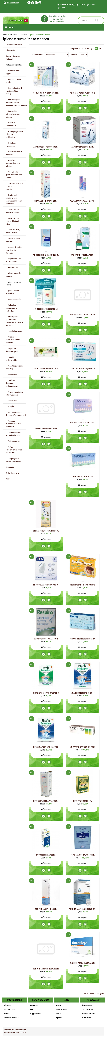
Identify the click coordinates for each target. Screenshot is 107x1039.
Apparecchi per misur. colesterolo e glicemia (13, 114)
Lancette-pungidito (15, 299)
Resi (31, 1009)
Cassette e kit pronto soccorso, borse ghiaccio (14, 186)
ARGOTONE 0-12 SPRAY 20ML (82, 255)
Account (82, 5)
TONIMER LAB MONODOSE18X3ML (82, 909)
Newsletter (86, 1018)
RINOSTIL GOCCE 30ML (82, 801)
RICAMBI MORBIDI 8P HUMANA (82, 639)
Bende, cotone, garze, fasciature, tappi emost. (14, 175)
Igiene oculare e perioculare (12, 292)
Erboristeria (10, 50)
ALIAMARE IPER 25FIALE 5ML (82, 147)
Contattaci (34, 1005)
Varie (8, 479)
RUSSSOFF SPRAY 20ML (45, 855)
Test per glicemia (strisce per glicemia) (13, 460)
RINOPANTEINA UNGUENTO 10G (83, 747)
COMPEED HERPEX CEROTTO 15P (45, 309)
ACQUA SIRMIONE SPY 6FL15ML (46, 93)
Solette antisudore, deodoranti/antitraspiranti (16, 413)
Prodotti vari (12, 375)
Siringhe (11, 406)
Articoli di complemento (11, 124)
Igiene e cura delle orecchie (13, 274)
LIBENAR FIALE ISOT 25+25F (82, 477)
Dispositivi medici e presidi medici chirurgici (14, 250)
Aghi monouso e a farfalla (13, 80)
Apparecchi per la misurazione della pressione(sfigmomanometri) (16, 103)
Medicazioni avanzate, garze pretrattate (11, 308)
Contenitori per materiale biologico (13, 211)
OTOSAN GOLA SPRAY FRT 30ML (46, 531)
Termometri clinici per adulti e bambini (13, 434)
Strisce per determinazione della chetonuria (13, 424)
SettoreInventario (12, 473)
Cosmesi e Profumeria (14, 45)
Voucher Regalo (62, 1009)
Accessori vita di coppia (13, 72)
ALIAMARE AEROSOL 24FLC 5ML (82, 93)
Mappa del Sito (35, 1013)
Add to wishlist (49, 108)
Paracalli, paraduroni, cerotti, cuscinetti (13, 340)
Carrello (93, 5)
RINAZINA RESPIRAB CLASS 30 (45, 747)
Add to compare (43, 108)
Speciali (59, 1018)
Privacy (6, 1013)
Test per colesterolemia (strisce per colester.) (14, 450)
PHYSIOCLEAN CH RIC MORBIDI (45, 585)
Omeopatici (10, 467)
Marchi (58, 1005)
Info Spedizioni (9, 1009)
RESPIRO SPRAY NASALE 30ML (46, 639)
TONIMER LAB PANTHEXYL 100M (46, 969)
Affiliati (58, 1013)
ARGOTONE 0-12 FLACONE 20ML (46, 255)
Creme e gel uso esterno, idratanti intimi (12, 221)
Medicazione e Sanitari (18, 35)
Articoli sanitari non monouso (14, 153)
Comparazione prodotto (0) (81, 49)
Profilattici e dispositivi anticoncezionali (12, 383)
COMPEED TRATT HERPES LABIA (82, 315)
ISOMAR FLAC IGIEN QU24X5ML (82, 369)
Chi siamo (7, 1005)
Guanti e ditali (13, 267)
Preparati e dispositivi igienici (12, 350)
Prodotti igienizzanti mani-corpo (14, 367)
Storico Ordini (87, 1009)
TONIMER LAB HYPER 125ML (46, 909)
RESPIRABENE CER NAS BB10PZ (82, 585)
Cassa (62, 8)
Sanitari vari (12, 401)
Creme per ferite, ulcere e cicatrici (13, 231)
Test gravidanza (14, 441)
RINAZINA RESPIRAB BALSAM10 (46, 693)
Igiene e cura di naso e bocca (40, 35)
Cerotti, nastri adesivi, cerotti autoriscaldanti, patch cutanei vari (14, 199)
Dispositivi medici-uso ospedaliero (13, 260)
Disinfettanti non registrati (13, 240)
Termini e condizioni (11, 1018)
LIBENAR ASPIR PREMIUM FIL (46, 428)
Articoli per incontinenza (11, 144)
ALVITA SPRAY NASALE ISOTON (82, 201)
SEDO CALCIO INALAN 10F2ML (82, 855)
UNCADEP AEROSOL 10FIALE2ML (82, 963)
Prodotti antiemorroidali (11, 358)
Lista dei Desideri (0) (67, 5)
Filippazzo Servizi (20, 1030)
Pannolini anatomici (15, 331)
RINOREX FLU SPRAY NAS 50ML (45, 801)
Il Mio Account (87, 1005)
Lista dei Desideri (88, 1013)
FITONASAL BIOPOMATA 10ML (46, 369)
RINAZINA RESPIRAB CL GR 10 (82, 693)
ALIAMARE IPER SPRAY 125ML (45, 201)
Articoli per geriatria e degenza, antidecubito (14, 134)
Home (5, 35)
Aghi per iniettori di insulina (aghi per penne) (14, 91)
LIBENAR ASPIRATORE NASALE (82, 423)
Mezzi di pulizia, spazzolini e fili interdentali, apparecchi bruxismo (14, 321)
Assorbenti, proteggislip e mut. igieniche (13, 163)
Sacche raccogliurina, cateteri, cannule (14, 393)
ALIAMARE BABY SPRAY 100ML (45, 147)
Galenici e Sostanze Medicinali (13, 57)
